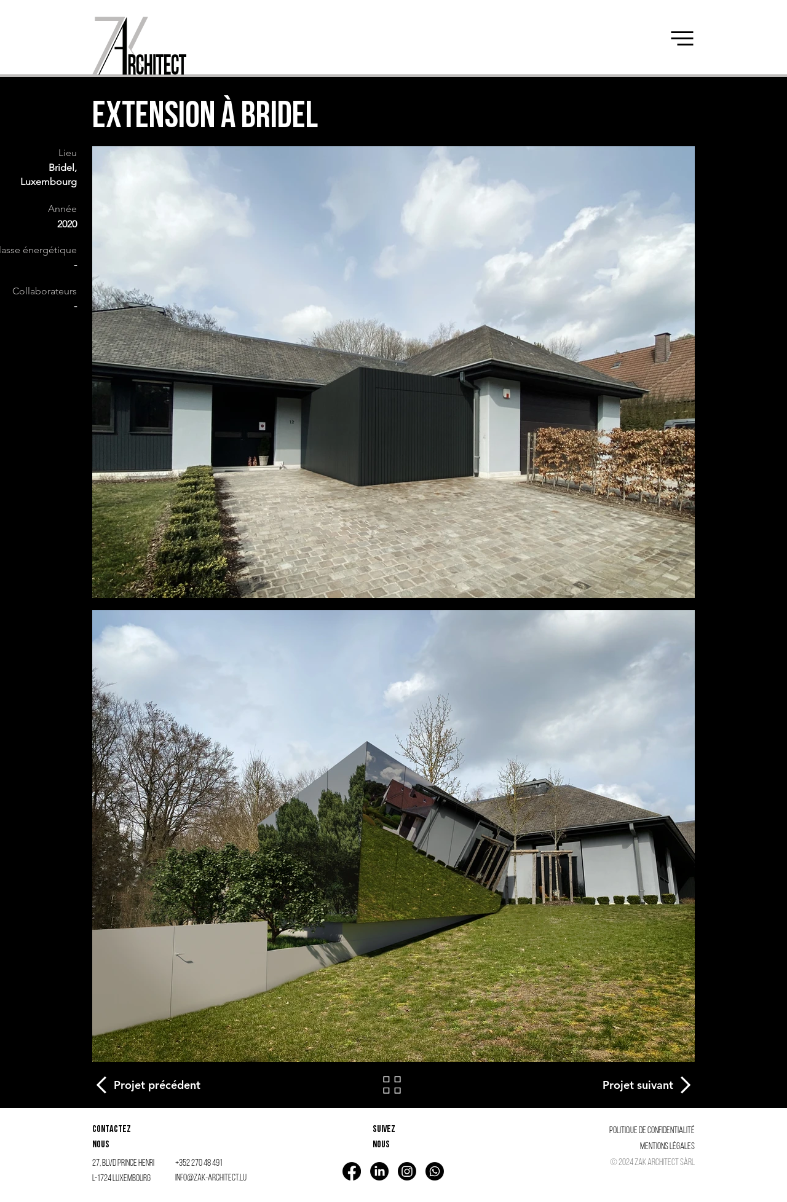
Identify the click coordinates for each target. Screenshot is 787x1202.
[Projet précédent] (147, 1085)
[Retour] (393, 1085)
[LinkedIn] (379, 1171)
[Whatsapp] (434, 1171)
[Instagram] (407, 1171)
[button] (682, 38)
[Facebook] (351, 1171)
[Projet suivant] (647, 1085)
